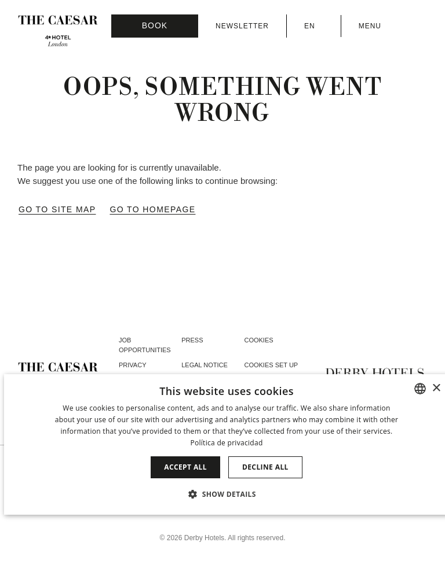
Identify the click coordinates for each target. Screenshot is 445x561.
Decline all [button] (265, 467)
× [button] (436, 388)
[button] (226, 494)
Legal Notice (204, 364)
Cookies (258, 340)
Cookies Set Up (271, 364)
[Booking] (154, 26)
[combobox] (420, 388)
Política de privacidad (226, 443)
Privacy (132, 364)
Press (192, 340)
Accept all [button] (185, 467)
